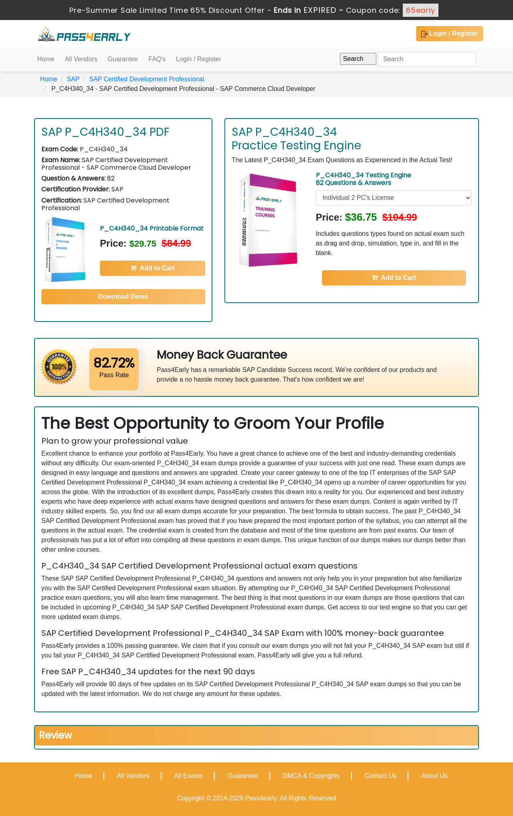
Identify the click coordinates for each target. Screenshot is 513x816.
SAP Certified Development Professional (146, 79)
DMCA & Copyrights (311, 775)
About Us (434, 775)
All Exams (188, 775)
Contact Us (380, 775)
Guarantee (123, 59)
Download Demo (123, 296)
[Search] (427, 59)
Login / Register (449, 33)
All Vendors (81, 59)
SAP (73, 79)
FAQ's (157, 59)
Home (46, 59)
